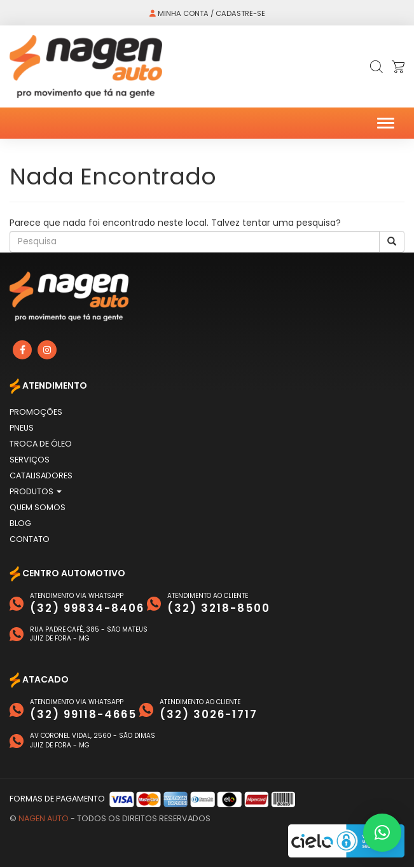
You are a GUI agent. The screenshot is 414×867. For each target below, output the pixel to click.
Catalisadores (41, 475)
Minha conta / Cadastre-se (207, 13)
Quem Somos (38, 507)
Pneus (22, 427)
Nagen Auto (43, 818)
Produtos (36, 491)
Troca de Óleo (41, 443)
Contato (30, 539)
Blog (20, 523)
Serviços (30, 459)
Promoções (36, 411)
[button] (382, 833)
